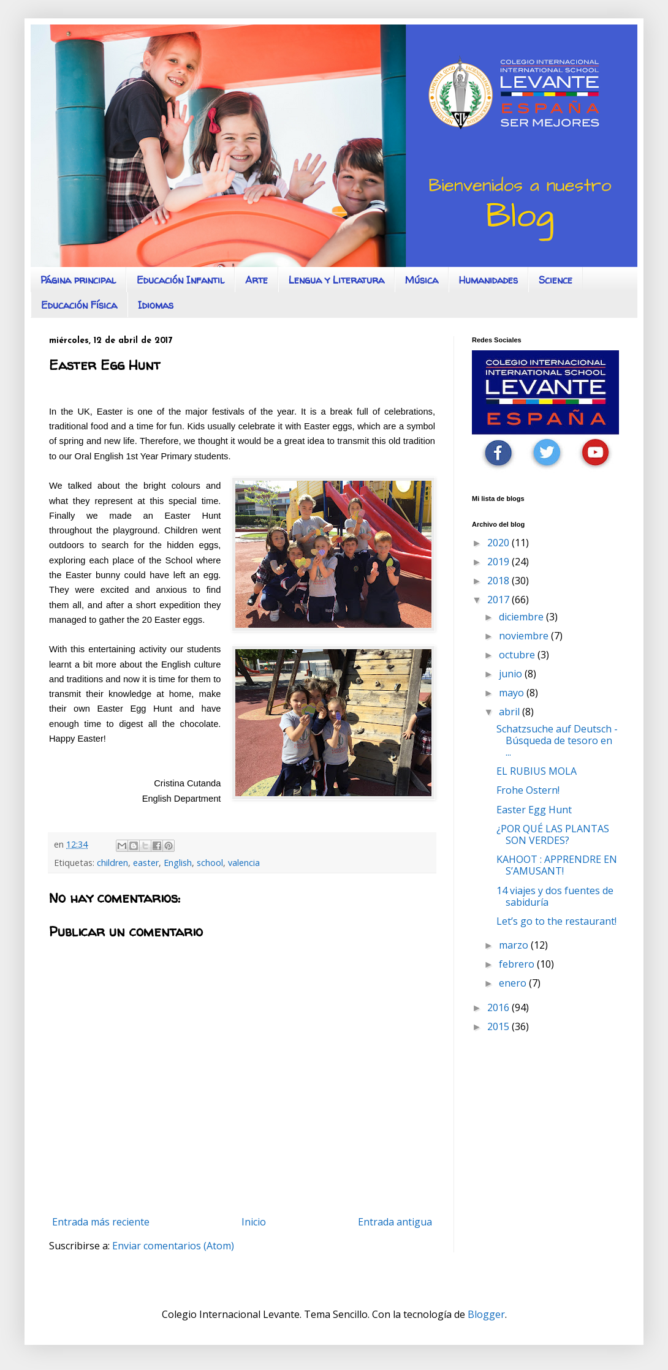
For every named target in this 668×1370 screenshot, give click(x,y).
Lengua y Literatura (336, 280)
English (178, 862)
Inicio (253, 1222)
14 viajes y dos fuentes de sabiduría (554, 896)
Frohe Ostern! (528, 790)
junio (512, 673)
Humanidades (488, 280)
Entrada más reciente (101, 1222)
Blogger (486, 1314)
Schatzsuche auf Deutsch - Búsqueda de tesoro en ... (557, 740)
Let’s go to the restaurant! (556, 921)
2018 (499, 580)
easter (146, 862)
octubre (518, 654)
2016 (499, 1007)
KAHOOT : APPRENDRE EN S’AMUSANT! (556, 865)
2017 (499, 599)
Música (421, 280)
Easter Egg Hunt (534, 809)
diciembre (522, 616)
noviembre (525, 635)
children (112, 862)
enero (514, 983)
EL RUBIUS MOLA (536, 771)
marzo (515, 945)
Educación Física (79, 305)
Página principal (78, 280)
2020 (499, 542)
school (210, 862)
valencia (244, 862)
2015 (499, 1026)
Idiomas (155, 305)
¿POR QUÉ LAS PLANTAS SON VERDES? (552, 834)
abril (510, 711)
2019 (499, 561)
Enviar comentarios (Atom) (173, 1245)
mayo (512, 692)
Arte (256, 280)
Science (555, 280)
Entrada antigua (395, 1222)
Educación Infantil (180, 280)
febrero (518, 964)
